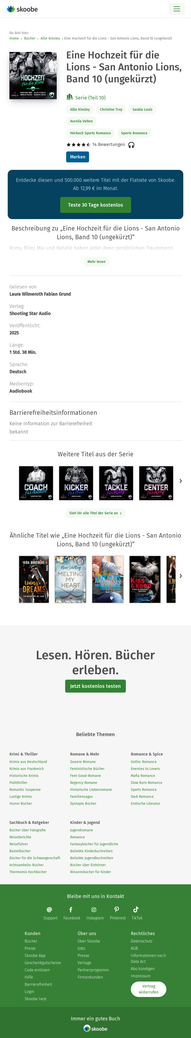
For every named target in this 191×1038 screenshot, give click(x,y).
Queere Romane (83, 762)
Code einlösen (37, 970)
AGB (134, 948)
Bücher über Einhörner (88, 865)
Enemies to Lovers (145, 769)
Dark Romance (142, 797)
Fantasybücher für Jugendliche (94, 844)
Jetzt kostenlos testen (95, 686)
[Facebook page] (74, 913)
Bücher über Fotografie (27, 830)
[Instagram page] (97, 913)
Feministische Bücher (87, 769)
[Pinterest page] (120, 913)
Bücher (29, 38)
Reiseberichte (20, 837)
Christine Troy (111, 109)
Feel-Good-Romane (85, 776)
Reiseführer (18, 844)
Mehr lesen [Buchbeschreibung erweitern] (96, 262)
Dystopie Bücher (83, 804)
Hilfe (29, 977)
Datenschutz (141, 941)
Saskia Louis (142, 109)
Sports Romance (134, 133)
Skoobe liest (35, 998)
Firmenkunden (90, 977)
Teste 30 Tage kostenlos (95, 205)
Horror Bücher (20, 804)
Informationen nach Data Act (148, 958)
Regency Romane (83, 783)
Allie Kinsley (50, 38)
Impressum (141, 976)
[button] (181, 480)
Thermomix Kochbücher (28, 872)
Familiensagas (81, 797)
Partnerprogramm (93, 970)
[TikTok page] (139, 913)
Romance (77, 837)
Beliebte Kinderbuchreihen (91, 851)
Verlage (84, 962)
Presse (83, 955)
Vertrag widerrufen (148, 989)
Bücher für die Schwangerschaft (34, 858)
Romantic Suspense (25, 790)
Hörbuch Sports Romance (90, 133)
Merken (77, 157)
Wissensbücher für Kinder (90, 872)
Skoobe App (35, 955)
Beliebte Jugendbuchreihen (91, 858)
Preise (30, 948)
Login (29, 991)
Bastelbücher (20, 851)
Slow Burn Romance (146, 783)
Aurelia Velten (81, 121)
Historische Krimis (24, 776)
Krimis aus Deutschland (28, 762)
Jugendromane (81, 830)
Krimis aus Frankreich (26, 769)
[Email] (53, 913)
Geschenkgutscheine (42, 962)
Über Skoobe (89, 941)
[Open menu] (177, 9)
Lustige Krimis (20, 797)
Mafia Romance (143, 776)
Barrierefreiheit (38, 984)
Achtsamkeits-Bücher (26, 865)
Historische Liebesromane (91, 790)
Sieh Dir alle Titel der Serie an (95, 513)
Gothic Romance (144, 762)
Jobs (81, 948)
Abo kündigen (143, 968)
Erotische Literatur (145, 804)
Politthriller (18, 783)
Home (14, 38)
